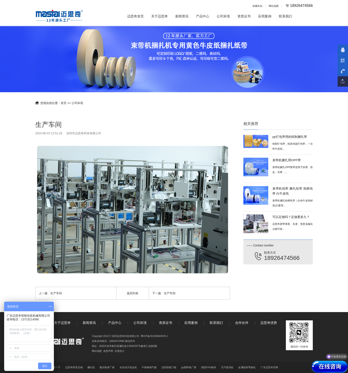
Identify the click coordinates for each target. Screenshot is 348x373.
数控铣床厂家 (107, 367)
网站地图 (274, 6)
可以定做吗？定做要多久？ (291, 217)
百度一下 (55, 367)
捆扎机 (91, 367)
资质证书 (244, 16)
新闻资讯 (181, 16)
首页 (63, 103)
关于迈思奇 (159, 16)
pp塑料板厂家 (188, 367)
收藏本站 (257, 6)
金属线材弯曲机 (247, 367)
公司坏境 (223, 16)
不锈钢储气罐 (149, 367)
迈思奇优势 (268, 323)
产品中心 (202, 16)
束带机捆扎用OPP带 (286, 161)
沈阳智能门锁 (168, 367)
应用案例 (264, 16)
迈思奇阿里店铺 (74, 367)
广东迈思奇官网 (269, 367)
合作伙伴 (241, 323)
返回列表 (132, 293)
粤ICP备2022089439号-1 (154, 336)
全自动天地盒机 (128, 367)
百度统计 (119, 351)
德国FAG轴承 (208, 367)
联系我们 (285, 16)
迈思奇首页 (135, 16)
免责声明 (108, 351)
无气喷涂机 (227, 367)
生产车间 (50, 293)
